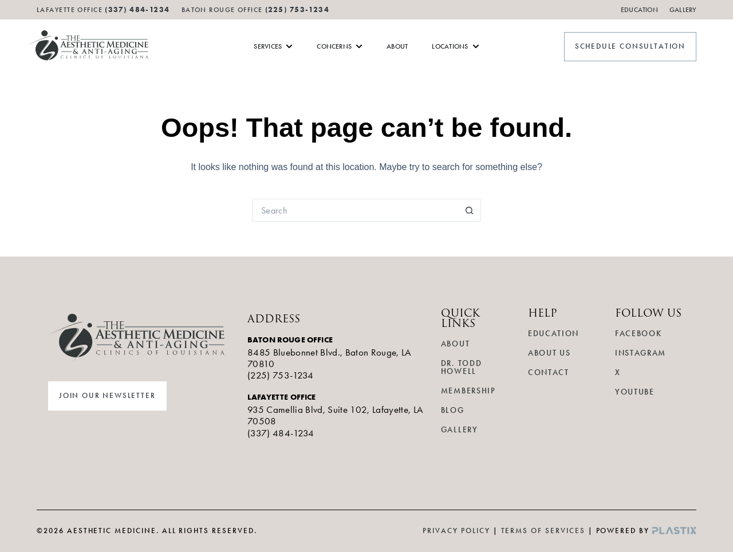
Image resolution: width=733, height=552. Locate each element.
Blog (452, 410)
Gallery (682, 10)
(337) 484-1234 (280, 433)
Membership (468, 391)
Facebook (638, 333)
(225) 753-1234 (297, 9)
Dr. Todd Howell (461, 367)
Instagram (640, 353)
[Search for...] (355, 210)
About (455, 344)
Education (639, 10)
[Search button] (469, 210)
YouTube (635, 392)
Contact (548, 372)
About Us (549, 353)
